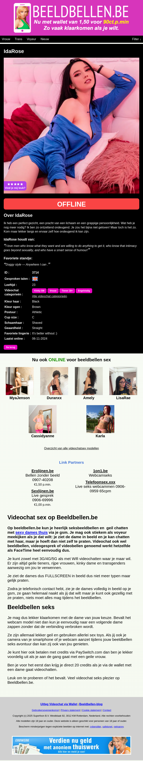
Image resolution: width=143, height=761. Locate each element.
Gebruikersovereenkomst (45, 710)
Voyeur (31, 39)
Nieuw (45, 39)
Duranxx (54, 398)
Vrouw (6, 39)
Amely (88, 398)
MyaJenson (19, 398)
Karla (100, 436)
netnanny (119, 726)
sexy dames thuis (31, 532)
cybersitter (95, 726)
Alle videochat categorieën (49, 296)
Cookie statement (91, 710)
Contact (107, 710)
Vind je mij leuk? (15, 185)
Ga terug (10, 347)
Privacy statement (70, 710)
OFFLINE (71, 204)
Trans (18, 39)
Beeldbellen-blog (91, 704)
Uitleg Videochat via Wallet (58, 704)
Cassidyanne (42, 436)
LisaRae (123, 398)
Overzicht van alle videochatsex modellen (71, 448)
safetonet (107, 726)
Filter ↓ (136, 39)
